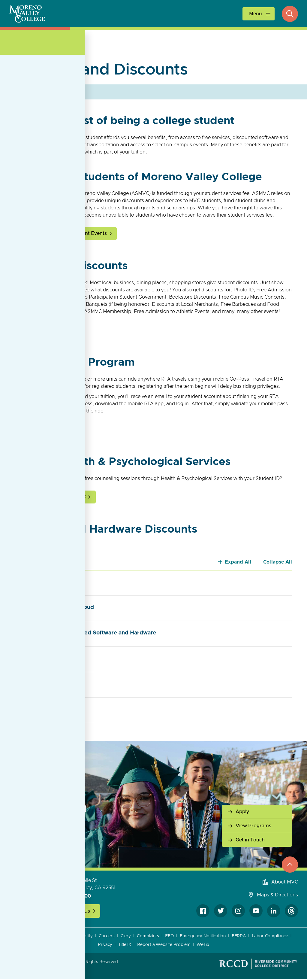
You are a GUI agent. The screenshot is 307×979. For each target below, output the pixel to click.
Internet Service (50, 709)
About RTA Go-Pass (44, 429)
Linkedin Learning (52, 683)
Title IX (124, 945)
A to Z (25, 936)
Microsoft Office (50, 581)
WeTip (203, 945)
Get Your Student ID (44, 329)
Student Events (89, 233)
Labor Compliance (270, 936)
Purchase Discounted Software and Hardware (89, 632)
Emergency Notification (203, 936)
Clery (126, 936)
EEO (169, 936)
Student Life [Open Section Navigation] (44, 47)
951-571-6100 (75, 896)
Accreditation (50, 936)
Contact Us (77, 911)
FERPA (239, 936)
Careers (106, 936)
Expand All (238, 562)
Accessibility (81, 936)
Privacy (105, 945)
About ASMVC (37, 233)
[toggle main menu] (258, 13)
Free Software (47, 658)
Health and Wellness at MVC (53, 496)
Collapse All (277, 562)
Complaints (148, 936)
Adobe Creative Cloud (58, 607)
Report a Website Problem (164, 945)
